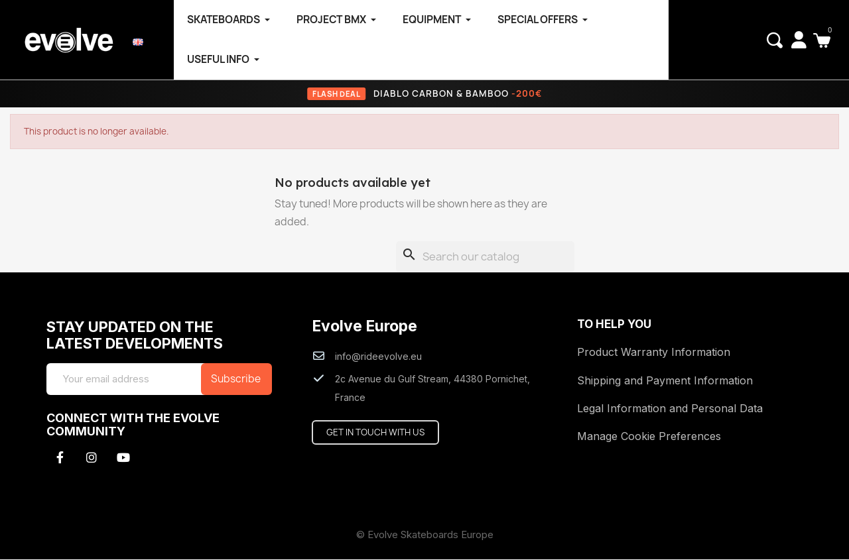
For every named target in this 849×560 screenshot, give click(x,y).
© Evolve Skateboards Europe (424, 535)
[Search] (485, 257)
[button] (775, 40)
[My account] (799, 40)
